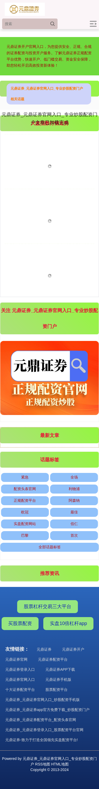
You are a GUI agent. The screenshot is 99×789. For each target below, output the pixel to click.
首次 (74, 535)
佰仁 (74, 524)
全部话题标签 (50, 547)
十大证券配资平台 (20, 689)
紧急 (25, 477)
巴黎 (25, 535)
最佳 (74, 512)
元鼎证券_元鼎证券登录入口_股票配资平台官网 (44, 730)
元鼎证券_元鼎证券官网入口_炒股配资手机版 (42, 699)
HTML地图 (60, 764)
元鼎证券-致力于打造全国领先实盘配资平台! (41, 740)
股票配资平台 (56, 689)
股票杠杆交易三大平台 (47, 606)
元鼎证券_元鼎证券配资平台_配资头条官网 (40, 720)
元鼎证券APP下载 (60, 669)
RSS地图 (42, 764)
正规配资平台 (25, 500)
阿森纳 (74, 500)
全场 (74, 477)
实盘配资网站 (25, 524)
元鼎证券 (44, 649)
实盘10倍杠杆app (68, 623)
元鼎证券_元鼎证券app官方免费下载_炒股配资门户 (47, 710)
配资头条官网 (25, 489)
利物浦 (74, 489)
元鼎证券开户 (73, 649)
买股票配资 (20, 623)
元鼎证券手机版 (58, 679)
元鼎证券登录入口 (20, 669)
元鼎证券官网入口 (20, 679)
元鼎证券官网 (16, 659)
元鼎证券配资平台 (53, 659)
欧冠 (25, 512)
